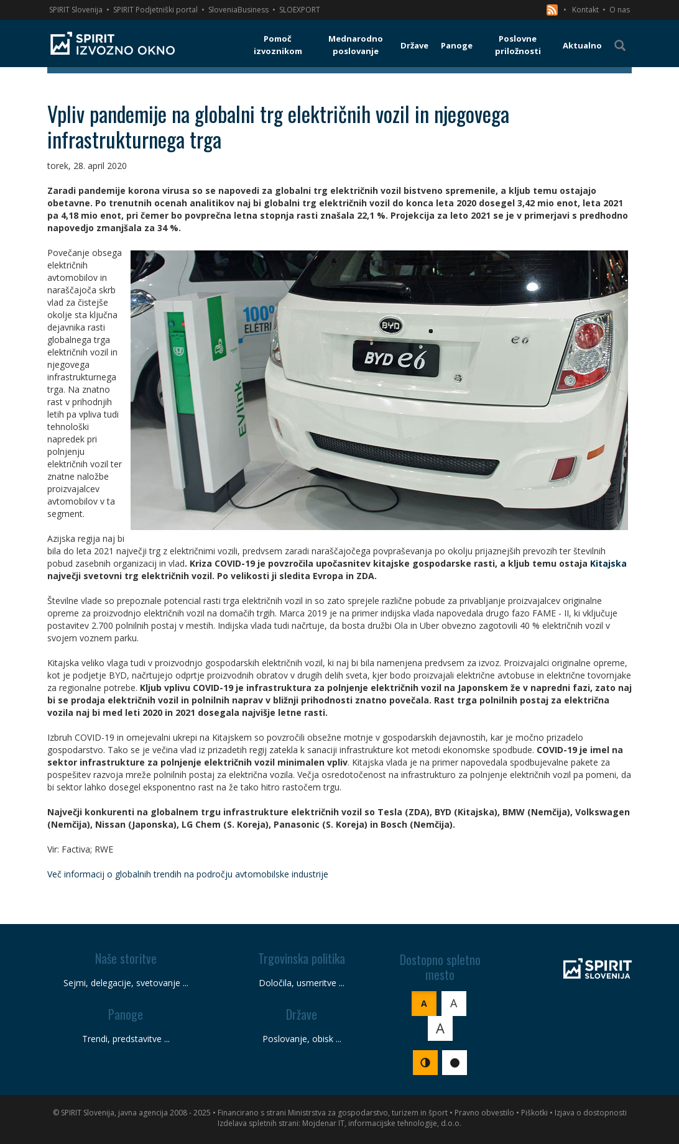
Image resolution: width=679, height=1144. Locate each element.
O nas (619, 9)
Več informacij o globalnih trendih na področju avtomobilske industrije (187, 874)
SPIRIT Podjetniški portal (155, 9)
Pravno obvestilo (484, 1112)
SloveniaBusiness (238, 9)
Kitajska (608, 563)
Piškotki (534, 1112)
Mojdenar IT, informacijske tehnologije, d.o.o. (381, 1123)
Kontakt (585, 9)
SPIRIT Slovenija (76, 9)
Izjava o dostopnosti (591, 1112)
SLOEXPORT (299, 9)
